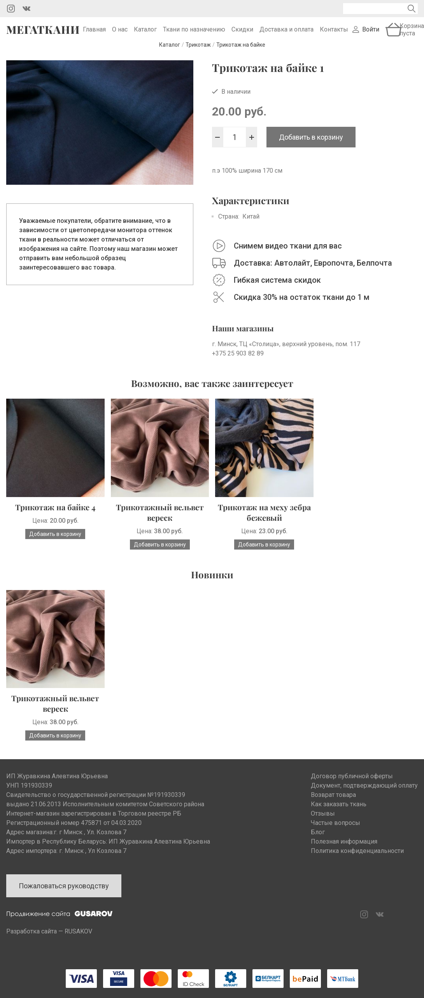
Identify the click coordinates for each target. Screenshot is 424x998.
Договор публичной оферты (352, 786)
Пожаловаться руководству (64, 896)
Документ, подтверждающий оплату (364, 796)
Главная (94, 35)
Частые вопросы (335, 833)
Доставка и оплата (286, 35)
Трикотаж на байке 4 (55, 517)
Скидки (242, 35)
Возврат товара (333, 805)
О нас (120, 35)
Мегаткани (43, 34)
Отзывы (323, 824)
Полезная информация (344, 852)
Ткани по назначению (194, 35)
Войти (370, 35)
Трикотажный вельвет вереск (160, 522)
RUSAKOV (78, 941)
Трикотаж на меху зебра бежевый (264, 522)
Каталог (145, 35)
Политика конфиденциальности (357, 861)
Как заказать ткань (338, 814)
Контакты (334, 35)
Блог (318, 842)
